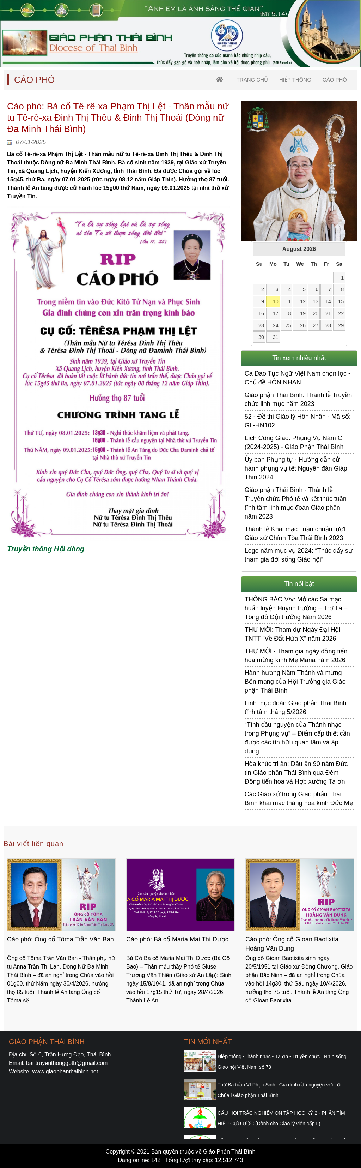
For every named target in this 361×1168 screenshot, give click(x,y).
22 (341, 313)
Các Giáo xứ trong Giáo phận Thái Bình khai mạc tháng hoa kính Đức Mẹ (299, 799)
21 (328, 313)
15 (341, 301)
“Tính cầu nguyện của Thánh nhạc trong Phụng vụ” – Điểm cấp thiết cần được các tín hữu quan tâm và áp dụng (297, 738)
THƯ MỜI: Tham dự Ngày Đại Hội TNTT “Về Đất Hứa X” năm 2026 (293, 634)
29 (341, 325)
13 (315, 301)
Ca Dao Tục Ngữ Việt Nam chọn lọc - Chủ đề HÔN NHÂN (297, 378)
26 (303, 325)
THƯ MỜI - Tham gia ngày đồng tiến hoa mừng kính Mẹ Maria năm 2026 (296, 656)
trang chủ (252, 80)
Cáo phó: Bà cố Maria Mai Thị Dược (177, 939)
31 (276, 337)
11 (288, 301)
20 (315, 313)
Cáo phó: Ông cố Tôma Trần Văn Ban (60, 939)
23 (261, 325)
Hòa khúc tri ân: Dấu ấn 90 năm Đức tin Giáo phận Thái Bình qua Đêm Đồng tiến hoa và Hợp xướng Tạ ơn (296, 772)
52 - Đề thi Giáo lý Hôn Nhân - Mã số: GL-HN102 (298, 421)
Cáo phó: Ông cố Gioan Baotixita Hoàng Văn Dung (291, 944)
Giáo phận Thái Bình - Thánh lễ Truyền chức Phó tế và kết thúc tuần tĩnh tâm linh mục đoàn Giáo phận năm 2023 (296, 503)
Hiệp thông (295, 80)
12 (303, 301)
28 (328, 325)
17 (276, 313)
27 (315, 325)
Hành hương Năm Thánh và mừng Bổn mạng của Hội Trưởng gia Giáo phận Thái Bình (295, 681)
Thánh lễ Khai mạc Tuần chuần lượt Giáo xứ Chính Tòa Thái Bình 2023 (295, 533)
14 (328, 301)
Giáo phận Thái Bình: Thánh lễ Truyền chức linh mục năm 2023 (298, 399)
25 (288, 325)
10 (276, 301)
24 (276, 325)
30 (261, 337)
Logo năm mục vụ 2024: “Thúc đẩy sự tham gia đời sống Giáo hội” (299, 555)
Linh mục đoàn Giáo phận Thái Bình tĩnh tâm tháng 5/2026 (296, 707)
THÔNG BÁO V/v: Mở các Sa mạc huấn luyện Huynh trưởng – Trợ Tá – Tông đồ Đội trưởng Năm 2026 (296, 608)
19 (303, 313)
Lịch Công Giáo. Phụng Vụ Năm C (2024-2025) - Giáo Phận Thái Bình (294, 442)
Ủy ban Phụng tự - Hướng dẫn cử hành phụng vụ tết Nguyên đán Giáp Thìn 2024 (296, 468)
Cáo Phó (335, 80)
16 (261, 313)
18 (288, 313)
